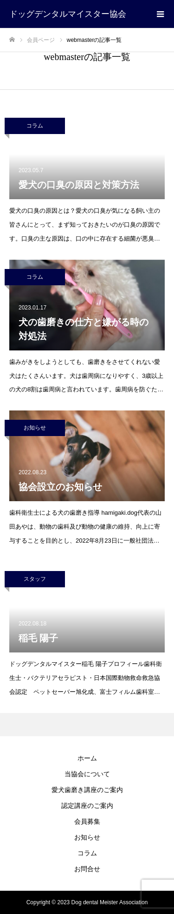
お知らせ (35, 427)
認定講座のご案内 (87, 805)
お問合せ (87, 869)
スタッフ (35, 579)
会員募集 (87, 821)
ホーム (87, 758)
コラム (34, 125)
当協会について (87, 774)
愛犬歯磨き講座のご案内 (87, 789)
